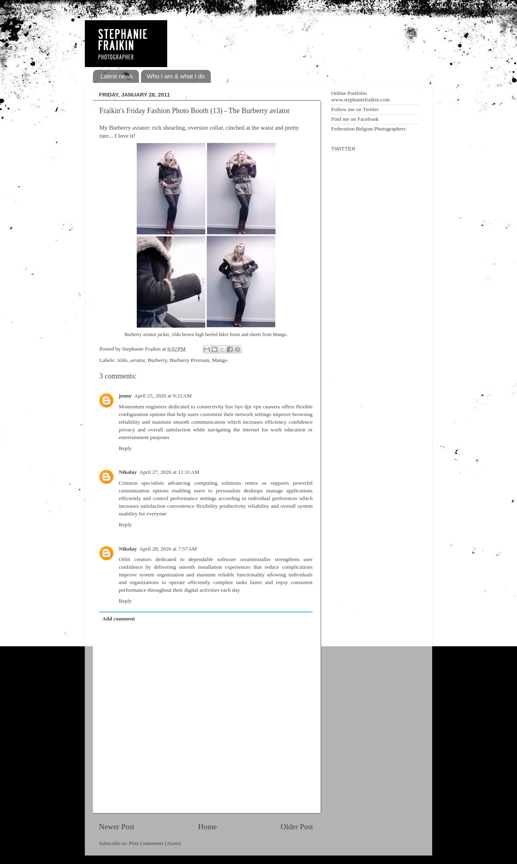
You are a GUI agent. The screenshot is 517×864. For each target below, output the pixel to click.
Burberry (157, 360)
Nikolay (128, 472)
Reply (125, 448)
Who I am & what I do (176, 76)
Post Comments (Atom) (155, 843)
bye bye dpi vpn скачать (252, 407)
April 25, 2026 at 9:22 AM (162, 396)
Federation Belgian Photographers (368, 129)
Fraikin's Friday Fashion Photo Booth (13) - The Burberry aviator (194, 111)
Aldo (121, 360)
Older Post (297, 826)
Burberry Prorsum (189, 360)
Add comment (118, 619)
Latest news (117, 76)
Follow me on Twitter (354, 109)
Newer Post (117, 826)
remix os (256, 483)
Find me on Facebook (354, 119)
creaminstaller (255, 559)
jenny (125, 396)
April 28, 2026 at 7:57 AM (168, 549)
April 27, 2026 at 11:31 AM (169, 472)
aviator (137, 360)
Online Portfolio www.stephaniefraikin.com (360, 96)
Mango (219, 360)
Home (207, 826)
